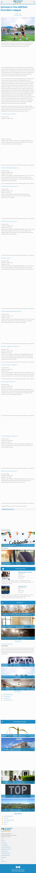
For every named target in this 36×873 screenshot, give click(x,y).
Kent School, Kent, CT (6, 258)
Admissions (6, 822)
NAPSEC (9, 108)
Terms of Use (14, 871)
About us (3, 841)
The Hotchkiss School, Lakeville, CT (9, 221)
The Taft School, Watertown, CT (8, 382)
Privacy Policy (21, 871)
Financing (6, 818)
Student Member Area (5, 847)
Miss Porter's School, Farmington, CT (9, 365)
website (32, 165)
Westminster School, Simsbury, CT (9, 471)
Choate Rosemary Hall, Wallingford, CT (10, 168)
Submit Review (4, 851)
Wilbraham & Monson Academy (25, 572)
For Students (6, 696)
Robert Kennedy (19, 15)
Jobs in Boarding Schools (9, 820)
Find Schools (3, 843)
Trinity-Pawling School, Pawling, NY (9, 436)
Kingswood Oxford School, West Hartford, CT (11, 311)
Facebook (19, 867)
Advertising (3, 857)
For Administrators (7, 700)
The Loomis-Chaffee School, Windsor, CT (10, 346)
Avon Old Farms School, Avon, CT (9, 114)
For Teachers (6, 698)
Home (2, 839)
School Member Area (5, 855)
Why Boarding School (8, 816)
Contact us (3, 861)
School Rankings (4, 845)
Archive (5, 824)
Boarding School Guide (6, 849)
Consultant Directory (5, 853)
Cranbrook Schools (22, 586)
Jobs (2, 859)
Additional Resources (8, 509)
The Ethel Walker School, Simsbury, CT (10, 186)
